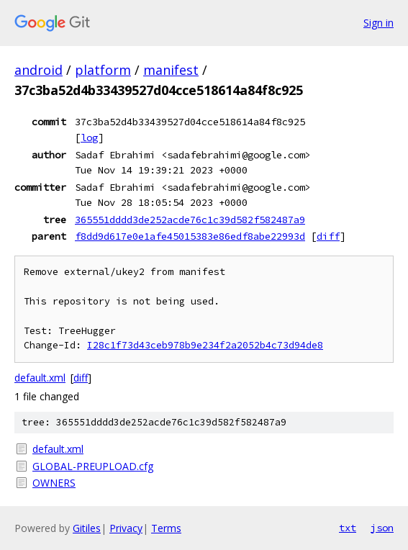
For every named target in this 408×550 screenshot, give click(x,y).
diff (328, 236)
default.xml (39, 377)
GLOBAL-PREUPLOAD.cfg (92, 466)
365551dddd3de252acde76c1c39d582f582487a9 (190, 219)
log (89, 137)
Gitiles (87, 528)
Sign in (378, 23)
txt (347, 527)
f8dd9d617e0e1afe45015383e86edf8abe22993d (190, 236)
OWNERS (54, 483)
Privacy (125, 528)
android (38, 69)
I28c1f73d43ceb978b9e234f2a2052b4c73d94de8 (205, 345)
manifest (171, 69)
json (382, 527)
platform (103, 69)
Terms (166, 528)
